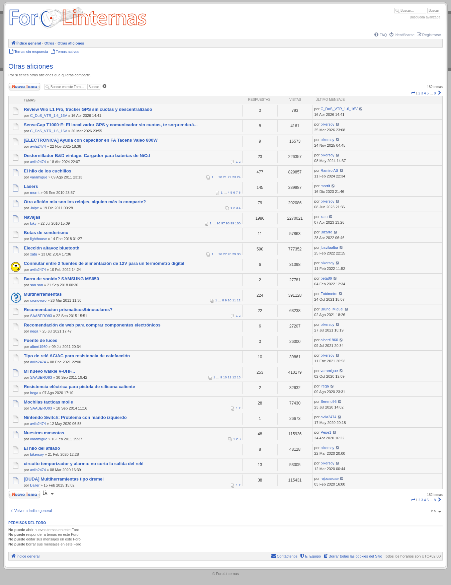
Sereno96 (329, 401)
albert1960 (39, 347)
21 (225, 177)
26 (220, 254)
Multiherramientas (43, 294)
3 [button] (422, 93)
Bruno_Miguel (332, 309)
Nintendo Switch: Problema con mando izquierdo (75, 417)
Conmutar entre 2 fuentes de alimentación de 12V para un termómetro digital (104, 263)
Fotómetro (329, 294)
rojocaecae (330, 479)
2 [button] (420, 93)
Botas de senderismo (46, 232)
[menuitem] (380, 35)
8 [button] (435, 93)
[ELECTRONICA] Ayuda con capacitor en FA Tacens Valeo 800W (91, 140)
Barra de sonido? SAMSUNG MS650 (61, 278)
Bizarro (326, 232)
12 (239, 300)
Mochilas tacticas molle (48, 402)
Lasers (31, 186)
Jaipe (34, 208)
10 (230, 300)
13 (239, 377)
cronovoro (38, 300)
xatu (324, 217)
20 (220, 177)
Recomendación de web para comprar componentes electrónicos (92, 324)
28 (230, 254)
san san (36, 285)
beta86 (326, 278)
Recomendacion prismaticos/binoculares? (68, 309)
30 (239, 254)
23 (234, 177)
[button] (413, 93)
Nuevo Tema (24, 87)
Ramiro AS (329, 170)
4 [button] (425, 93)
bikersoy (327, 124)
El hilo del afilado (42, 448)
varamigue (38, 177)
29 (234, 254)
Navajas (32, 217)
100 (238, 223)
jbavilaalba (329, 247)
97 (223, 223)
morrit (34, 193)
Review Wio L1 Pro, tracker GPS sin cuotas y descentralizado (88, 109)
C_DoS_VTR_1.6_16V (48, 116)
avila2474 (38, 146)
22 (230, 177)
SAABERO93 (41, 316)
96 (218, 223)
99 (232, 223)
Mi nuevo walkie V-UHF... (49, 371)
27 (225, 254)
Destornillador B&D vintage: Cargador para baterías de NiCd (87, 155)
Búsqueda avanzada (425, 17)
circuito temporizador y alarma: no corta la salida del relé (84, 463)
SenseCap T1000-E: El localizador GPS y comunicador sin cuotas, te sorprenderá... (111, 124)
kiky (33, 223)
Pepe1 (326, 432)
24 (239, 177)
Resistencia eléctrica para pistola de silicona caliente (79, 386)
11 (234, 300)
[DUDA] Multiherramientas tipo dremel (64, 479)
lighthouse (38, 239)
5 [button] (428, 93)
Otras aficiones (30, 66)
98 (228, 223)
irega (34, 331)
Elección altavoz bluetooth (51, 247)
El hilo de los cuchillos (47, 170)
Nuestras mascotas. (45, 432)
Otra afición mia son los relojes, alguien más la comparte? (85, 201)
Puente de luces (40, 340)
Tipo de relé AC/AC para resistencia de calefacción (77, 355)
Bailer (34, 485)
